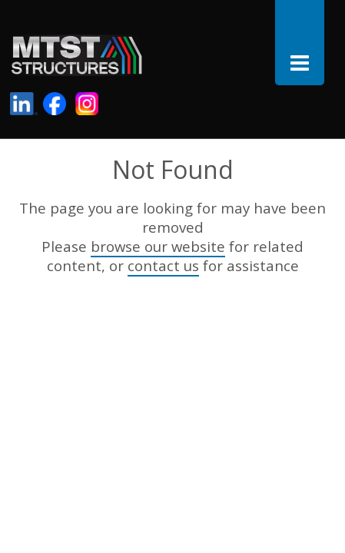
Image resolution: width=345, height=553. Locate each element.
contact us (163, 265)
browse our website (158, 246)
